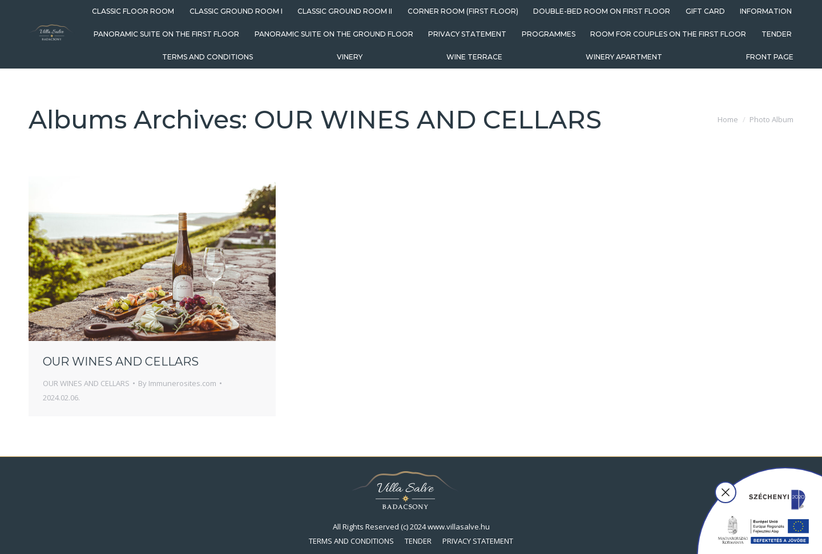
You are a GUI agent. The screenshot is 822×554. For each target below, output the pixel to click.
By (177, 383)
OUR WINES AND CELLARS (121, 361)
